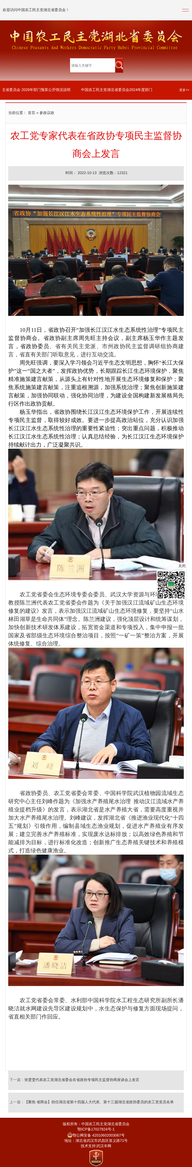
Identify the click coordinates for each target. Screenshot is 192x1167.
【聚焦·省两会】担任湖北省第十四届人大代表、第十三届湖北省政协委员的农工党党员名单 (99, 1102)
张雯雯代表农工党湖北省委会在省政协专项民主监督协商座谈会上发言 (81, 1080)
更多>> (184, 90)
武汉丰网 (103, 1146)
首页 (31, 113)
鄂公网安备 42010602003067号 (96, 1136)
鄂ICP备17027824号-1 (95, 1130)
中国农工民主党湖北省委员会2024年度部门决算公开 (126, 90)
